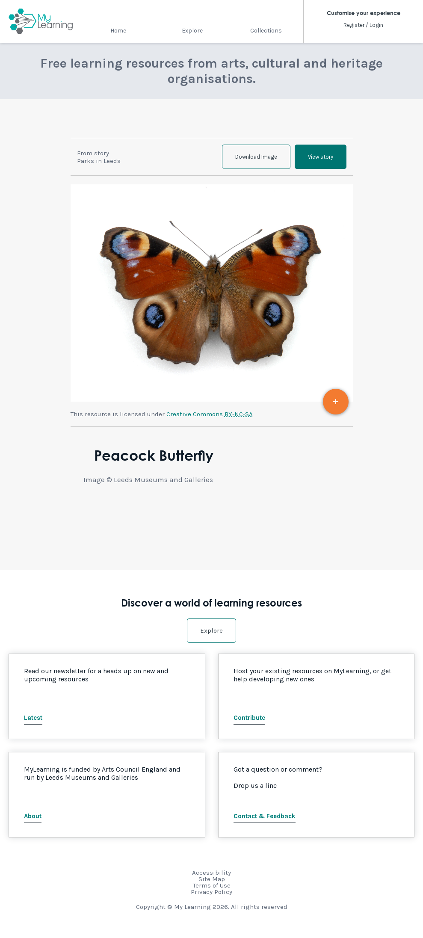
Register (353, 25)
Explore (192, 30)
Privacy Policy (211, 892)
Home (118, 30)
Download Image (256, 157)
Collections (266, 30)
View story (320, 157)
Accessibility (211, 872)
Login (376, 25)
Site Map (211, 879)
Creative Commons (209, 414)
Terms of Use (212, 885)
